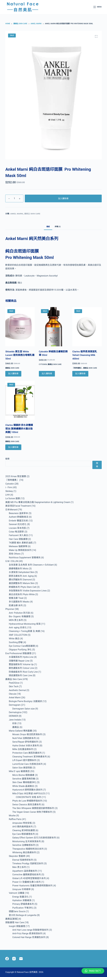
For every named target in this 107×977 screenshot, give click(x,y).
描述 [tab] (48, 227)
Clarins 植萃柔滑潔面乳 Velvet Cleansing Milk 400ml (84, 355)
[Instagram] (14, 958)
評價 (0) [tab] (58, 227)
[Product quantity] (14, 198)
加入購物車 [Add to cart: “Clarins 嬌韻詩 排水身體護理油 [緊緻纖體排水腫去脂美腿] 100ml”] (13, 447)
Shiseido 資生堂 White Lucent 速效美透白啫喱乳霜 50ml (19, 355)
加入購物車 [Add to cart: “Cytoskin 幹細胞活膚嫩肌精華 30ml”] (47, 373)
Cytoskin (43, 364)
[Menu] (97, 7)
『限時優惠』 (77, 368)
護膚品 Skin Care (32, 214)
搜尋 (7, 459)
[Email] (21, 958)
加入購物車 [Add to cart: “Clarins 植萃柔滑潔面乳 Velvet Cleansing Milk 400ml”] (80, 373)
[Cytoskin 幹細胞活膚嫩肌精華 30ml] (53, 326)
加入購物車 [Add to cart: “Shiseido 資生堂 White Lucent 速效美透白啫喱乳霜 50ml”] (13, 373)
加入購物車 (63, 198)
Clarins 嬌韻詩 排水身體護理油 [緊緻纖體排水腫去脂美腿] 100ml (19, 429)
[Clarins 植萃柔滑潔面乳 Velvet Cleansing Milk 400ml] (87, 326)
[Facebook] (7, 958)
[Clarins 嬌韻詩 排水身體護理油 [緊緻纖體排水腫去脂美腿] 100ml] (20, 400)
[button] (93, 971)
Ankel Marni (16, 214)
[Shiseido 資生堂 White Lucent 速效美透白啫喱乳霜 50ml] (20, 326)
